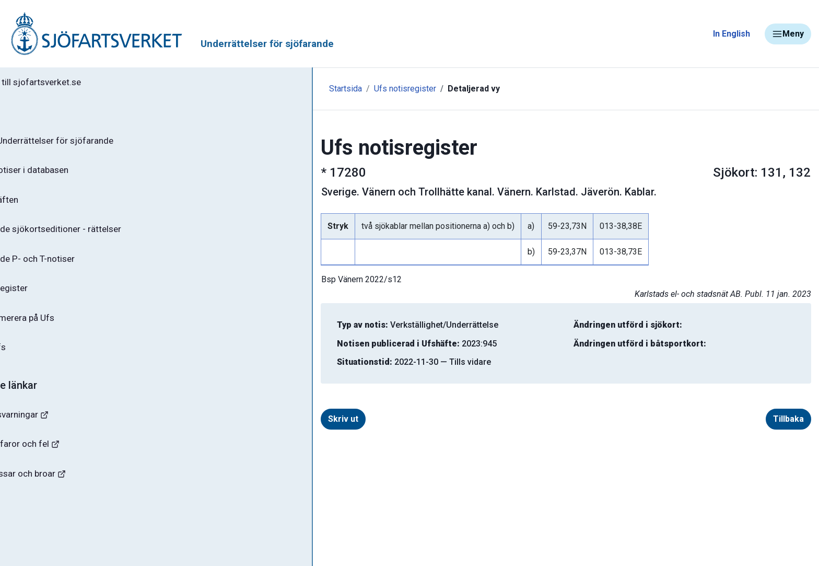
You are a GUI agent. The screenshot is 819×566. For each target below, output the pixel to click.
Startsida (228, 89)
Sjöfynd (29, 519)
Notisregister (46, 297)
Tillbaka (738, 419)
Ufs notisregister (288, 89)
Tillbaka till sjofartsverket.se (73, 83)
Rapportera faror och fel (62, 458)
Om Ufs (34, 359)
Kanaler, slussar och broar (66, 488)
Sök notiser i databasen (67, 174)
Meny (788, 34)
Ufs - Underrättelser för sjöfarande (90, 143)
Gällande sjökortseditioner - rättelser (94, 235)
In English (731, 34)
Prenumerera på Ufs (60, 328)
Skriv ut (277, 419)
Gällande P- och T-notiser (70, 266)
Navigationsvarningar (57, 427)
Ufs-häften (41, 205)
